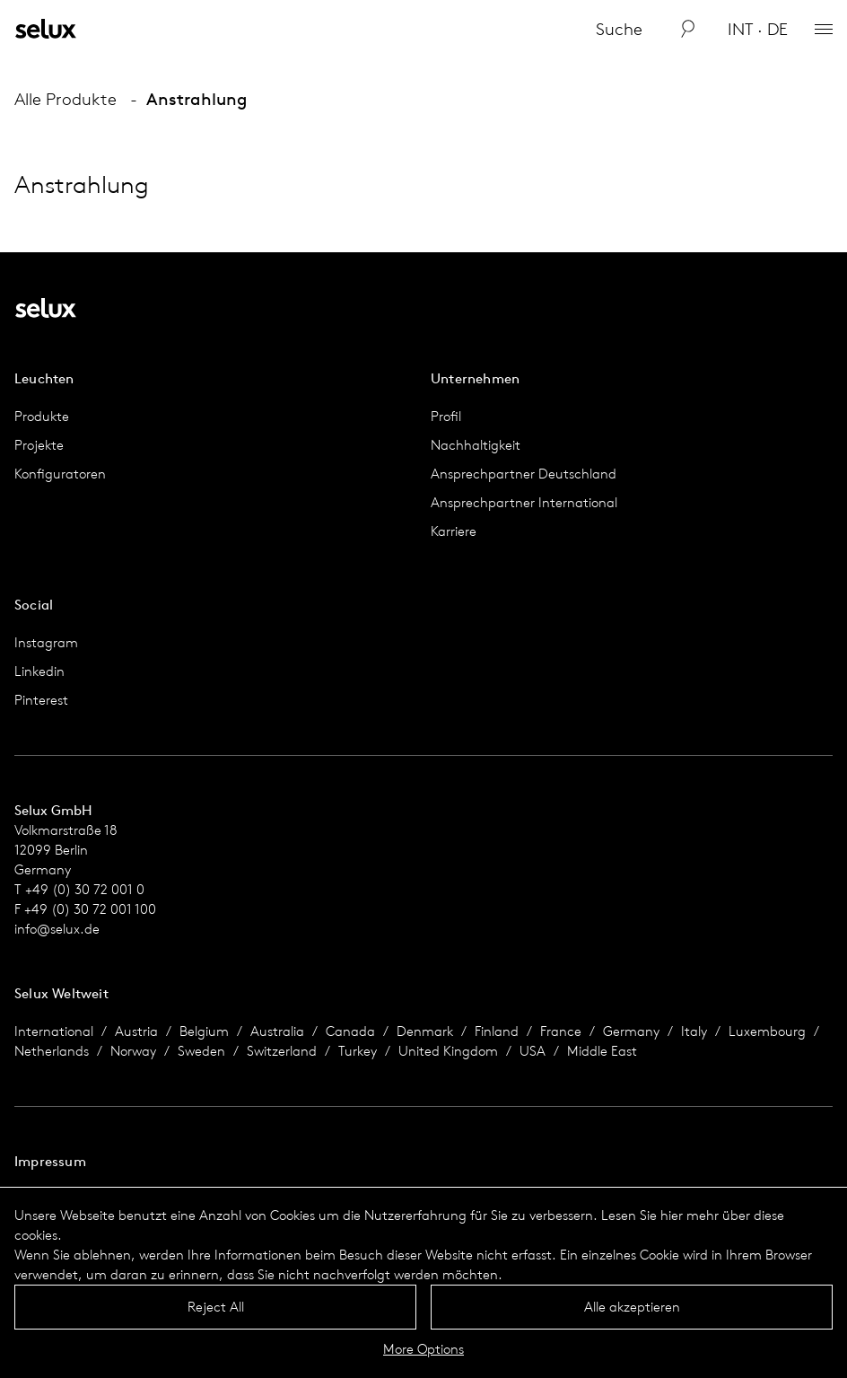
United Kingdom (448, 1050)
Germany (631, 1031)
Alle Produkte (65, 99)
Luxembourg (767, 1031)
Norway (133, 1050)
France (560, 1031)
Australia (277, 1031)
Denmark (425, 1031)
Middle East (602, 1050)
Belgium (204, 1031)
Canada (350, 1031)
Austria (136, 1031)
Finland (497, 1031)
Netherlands (51, 1050)
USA (533, 1050)
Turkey (357, 1050)
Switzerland (282, 1050)
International (53, 1031)
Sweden (201, 1050)
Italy (694, 1031)
